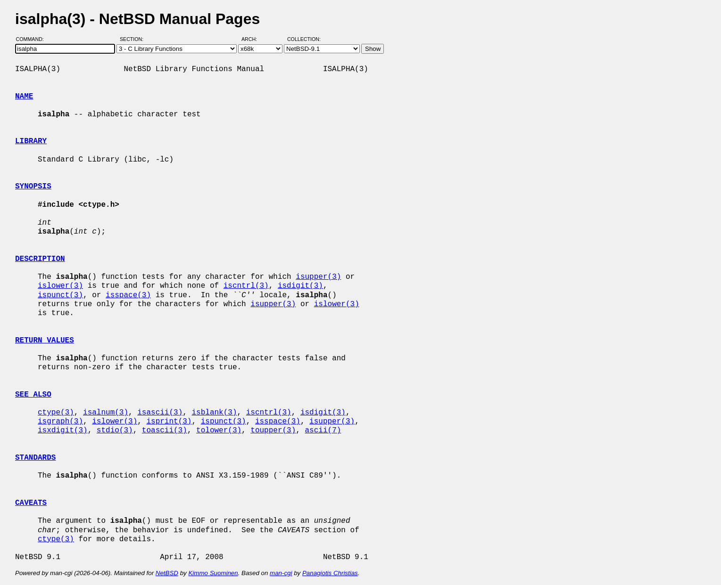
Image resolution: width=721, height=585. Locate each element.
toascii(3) (164, 430)
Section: (134, 39)
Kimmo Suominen (213, 573)
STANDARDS (35, 458)
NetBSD (167, 573)
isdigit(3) (300, 286)
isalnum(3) (105, 412)
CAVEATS (31, 503)
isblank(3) (214, 412)
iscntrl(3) (246, 286)
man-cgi (281, 573)
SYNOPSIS (33, 186)
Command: (33, 39)
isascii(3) (159, 412)
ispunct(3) (60, 295)
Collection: (304, 39)
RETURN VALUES (44, 340)
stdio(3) (115, 430)
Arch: (253, 39)
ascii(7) (323, 430)
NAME (24, 96)
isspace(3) (128, 295)
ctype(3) (56, 412)
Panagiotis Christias (330, 573)
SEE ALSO (33, 395)
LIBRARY (31, 141)
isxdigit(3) (63, 430)
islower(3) (60, 286)
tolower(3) (218, 430)
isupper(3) (318, 277)
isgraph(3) (60, 421)
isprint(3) (168, 421)
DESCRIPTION (40, 259)
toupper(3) (273, 430)
